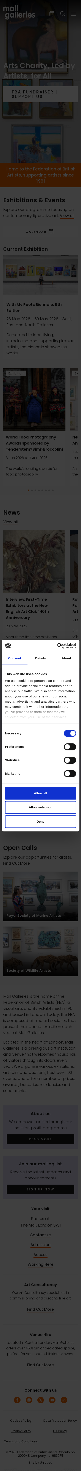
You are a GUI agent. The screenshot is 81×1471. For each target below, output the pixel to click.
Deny (40, 821)
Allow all (40, 793)
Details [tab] (40, 658)
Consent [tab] (14, 658)
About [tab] (66, 658)
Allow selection (40, 807)
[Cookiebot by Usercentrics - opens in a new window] (57, 646)
